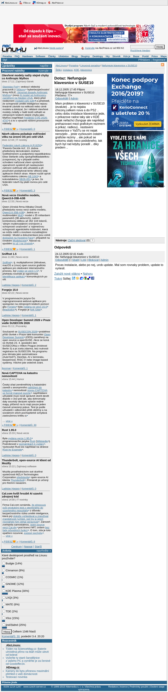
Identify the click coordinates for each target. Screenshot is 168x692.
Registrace (159, 59)
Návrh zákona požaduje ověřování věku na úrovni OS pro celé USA (24, 135)
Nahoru (88, 273)
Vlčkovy (20, 89)
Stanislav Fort (10, 86)
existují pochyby (33, 533)
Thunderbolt (17, 480)
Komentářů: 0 (27, 129)
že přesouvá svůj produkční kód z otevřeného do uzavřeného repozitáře (24, 507)
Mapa (163, 56)
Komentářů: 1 (27, 249)
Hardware (27, 56)
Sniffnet (6, 262)
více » (9, 421)
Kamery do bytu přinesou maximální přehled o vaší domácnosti (27, 672)
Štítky (59, 70)
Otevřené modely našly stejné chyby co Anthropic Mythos (25, 77)
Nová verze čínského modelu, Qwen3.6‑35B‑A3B (21, 197)
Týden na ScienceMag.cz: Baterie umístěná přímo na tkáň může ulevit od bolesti (27, 651)
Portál (145, 56)
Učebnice (63, 56)
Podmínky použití (139, 686)
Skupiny (85, 56)
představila (23, 477)
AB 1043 (33, 176)
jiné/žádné (10, 624)
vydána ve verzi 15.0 (35, 306)
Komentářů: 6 (27, 541)
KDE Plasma (12, 590)
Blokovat (93, 259)
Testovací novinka (16, 676)
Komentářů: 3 (27, 190)
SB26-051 (25, 179)
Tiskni (58, 278)
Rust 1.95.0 (9, 430)
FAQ (17, 56)
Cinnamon (10, 570)
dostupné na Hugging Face (17, 237)
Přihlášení (144, 59)
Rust (32, 441)
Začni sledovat (77, 240)
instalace (68, 70)
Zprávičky (8, 65)
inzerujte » (44, 70)
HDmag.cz (39, 2)
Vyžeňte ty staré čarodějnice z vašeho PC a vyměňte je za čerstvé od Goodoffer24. (28, 660)
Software (40, 56)
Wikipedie (42, 441)
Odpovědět (61, 98)
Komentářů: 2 (28, 285)
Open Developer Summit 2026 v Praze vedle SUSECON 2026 (26, 322)
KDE (76, 70)
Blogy (75, 56)
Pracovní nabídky (13, 70)
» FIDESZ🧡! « (10, 129)
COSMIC (10, 577)
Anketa (6, 550)
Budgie (8, 563)
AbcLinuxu (13, 645)
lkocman (6, 368)
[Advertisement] (83, 211)
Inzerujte (90, 48)
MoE (20, 215)
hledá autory (56, 48)
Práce (154, 56)
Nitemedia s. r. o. (75, 686)
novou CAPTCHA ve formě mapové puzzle (24, 391)
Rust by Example (12, 449)
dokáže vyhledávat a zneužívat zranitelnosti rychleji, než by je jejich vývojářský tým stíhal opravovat (25, 519)
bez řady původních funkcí (25, 529)
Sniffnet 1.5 (9, 253)
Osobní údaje (157, 686)
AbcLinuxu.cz (9, 2)
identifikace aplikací (13, 276)
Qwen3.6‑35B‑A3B (13, 212)
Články (52, 56)
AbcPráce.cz (55, 2)
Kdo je (126, 56)
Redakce (113, 686)
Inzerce (124, 686)
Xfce (7, 618)
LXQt (7, 597)
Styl (4, 59)
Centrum (16, 546)
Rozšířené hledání (140, 50)
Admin (74, 98)
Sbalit (75, 259)
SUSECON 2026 (27, 331)
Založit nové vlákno (67, 273)
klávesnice (86, 70)
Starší (38, 546)
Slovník (116, 56)
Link (83, 259)
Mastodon (9, 309)
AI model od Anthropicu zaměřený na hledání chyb (24, 96)
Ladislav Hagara (11, 285)
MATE (8, 604)
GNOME (9, 583)
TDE (7, 611)
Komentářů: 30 (28, 425)
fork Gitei (35, 309)
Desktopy (97, 56)
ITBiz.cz (25, 2)
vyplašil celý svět (24, 100)
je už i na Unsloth (23, 243)
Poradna (7, 56)
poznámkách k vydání (31, 444)
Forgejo (11, 306)
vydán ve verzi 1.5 (27, 271)
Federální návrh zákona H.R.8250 (21, 145)
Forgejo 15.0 (10, 289)
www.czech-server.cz (34, 686)
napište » (45, 65)
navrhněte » (44, 550)
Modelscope (20, 240)
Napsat (28, 546)
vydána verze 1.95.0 (19, 438)
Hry (107, 56)
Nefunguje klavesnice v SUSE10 (119, 65)
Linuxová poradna (90, 65)
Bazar (136, 56)
